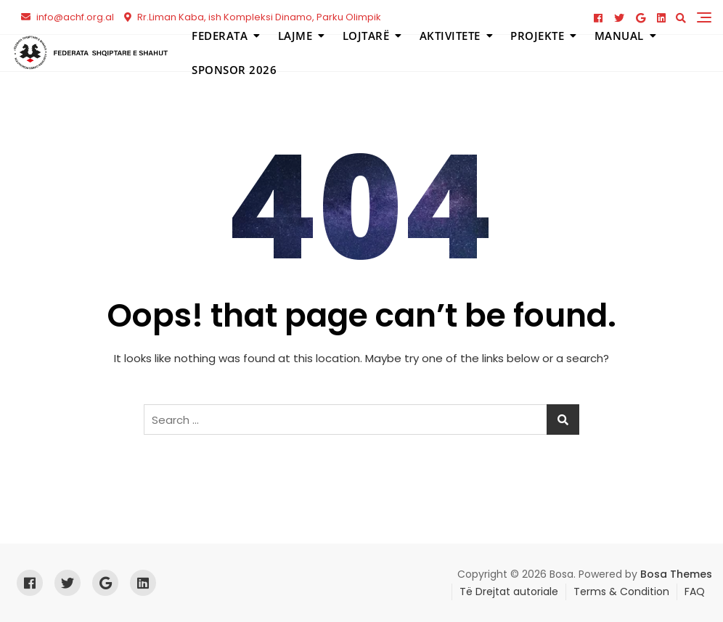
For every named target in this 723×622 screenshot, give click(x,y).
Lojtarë (366, 35)
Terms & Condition (621, 591)
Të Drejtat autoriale (508, 591)
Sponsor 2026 (234, 69)
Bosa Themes (676, 574)
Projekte (537, 35)
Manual (619, 35)
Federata (220, 35)
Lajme (295, 35)
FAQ (695, 591)
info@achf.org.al (67, 17)
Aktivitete (450, 35)
